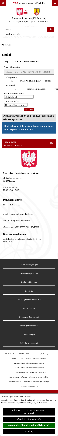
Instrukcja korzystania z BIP (29, 299)
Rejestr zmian (29, 308)
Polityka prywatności (29, 343)
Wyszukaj (29, 109)
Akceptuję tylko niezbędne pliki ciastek (29, 425)
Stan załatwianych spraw (29, 265)
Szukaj (8, 45)
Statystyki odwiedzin (29, 326)
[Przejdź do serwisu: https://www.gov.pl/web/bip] (29, 3)
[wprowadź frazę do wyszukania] (26, 29)
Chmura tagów (29, 334)
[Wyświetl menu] (55, 3)
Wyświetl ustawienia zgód (29, 419)
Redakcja (29, 291)
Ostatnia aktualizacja (14, 93)
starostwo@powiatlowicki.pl (21, 214)
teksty (48, 80)
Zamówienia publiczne (29, 273)
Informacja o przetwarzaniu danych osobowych (29, 411)
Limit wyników (11, 101)
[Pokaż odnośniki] (3, 3)
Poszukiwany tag (12, 67)
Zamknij (29, 431)
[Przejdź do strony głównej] (29, 16)
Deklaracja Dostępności (29, 317)
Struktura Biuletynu (29, 282)
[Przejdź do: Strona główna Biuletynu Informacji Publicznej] (2, 45)
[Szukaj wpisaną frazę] (51, 29)
